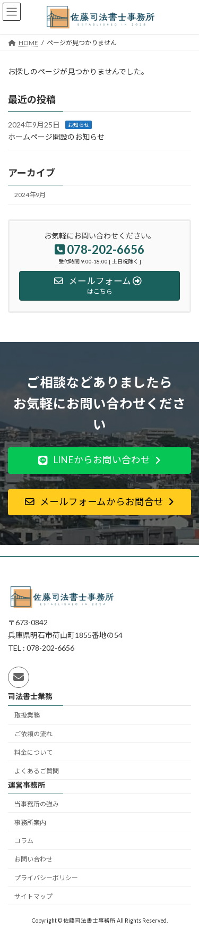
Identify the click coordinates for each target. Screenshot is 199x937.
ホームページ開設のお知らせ (56, 136)
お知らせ (78, 125)
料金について (33, 752)
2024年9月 (30, 195)
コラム (23, 841)
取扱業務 (27, 715)
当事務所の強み (36, 804)
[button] (99, 460)
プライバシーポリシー (46, 878)
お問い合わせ (33, 859)
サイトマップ (33, 896)
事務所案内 (30, 823)
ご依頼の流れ (33, 734)
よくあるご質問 (36, 771)
